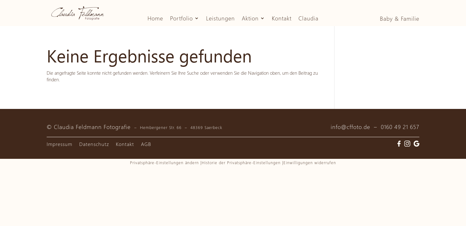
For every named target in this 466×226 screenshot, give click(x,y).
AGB (146, 144)
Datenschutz (94, 144)
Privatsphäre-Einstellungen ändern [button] (164, 162)
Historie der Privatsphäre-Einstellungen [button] (241, 162)
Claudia (308, 19)
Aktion (250, 19)
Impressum (59, 144)
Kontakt (282, 19)
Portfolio (181, 19)
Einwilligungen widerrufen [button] (309, 162)
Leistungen (220, 19)
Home (155, 19)
